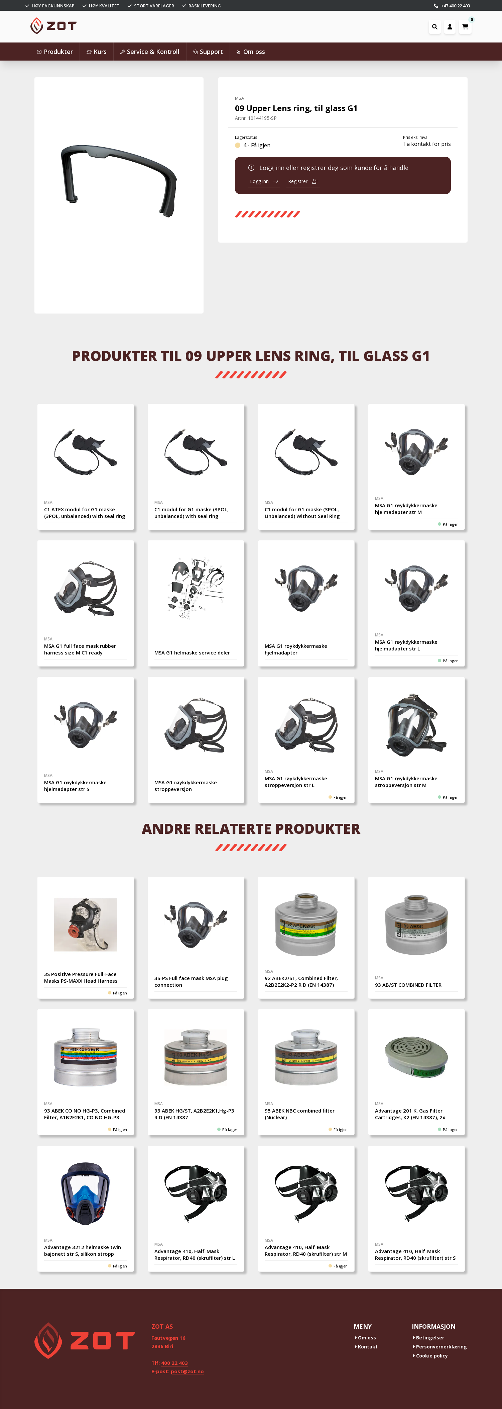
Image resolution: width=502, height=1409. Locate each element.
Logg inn (264, 181)
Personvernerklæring (439, 1346)
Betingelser (428, 1337)
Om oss (365, 1337)
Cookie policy (430, 1355)
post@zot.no (187, 1371)
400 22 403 (174, 1362)
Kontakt (366, 1346)
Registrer (303, 181)
